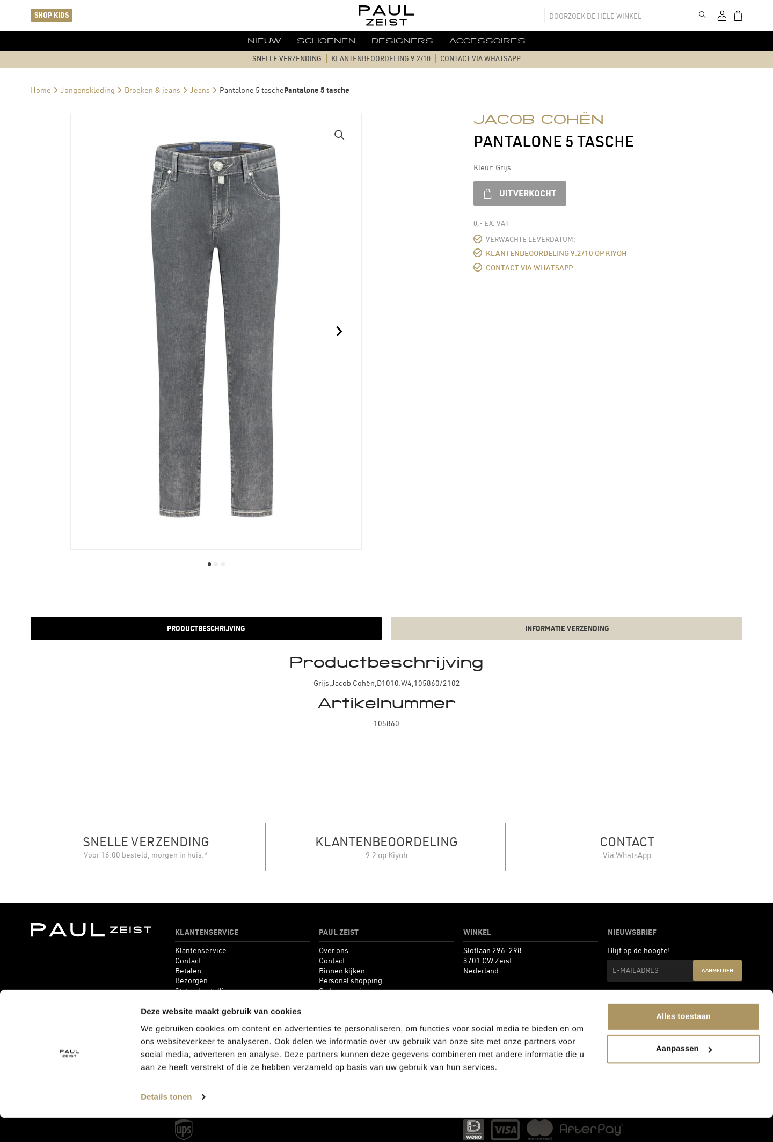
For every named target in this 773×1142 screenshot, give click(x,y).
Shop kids (51, 15)
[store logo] (386, 15)
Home (41, 89)
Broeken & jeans (152, 89)
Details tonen (166, 1120)
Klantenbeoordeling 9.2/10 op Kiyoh (551, 252)
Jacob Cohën (538, 119)
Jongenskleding (88, 89)
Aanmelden (717, 970)
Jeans (200, 89)
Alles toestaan (683, 1040)
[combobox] (620, 15)
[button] (339, 134)
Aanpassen (684, 1072)
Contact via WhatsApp (526, 267)
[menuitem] (252, 40)
